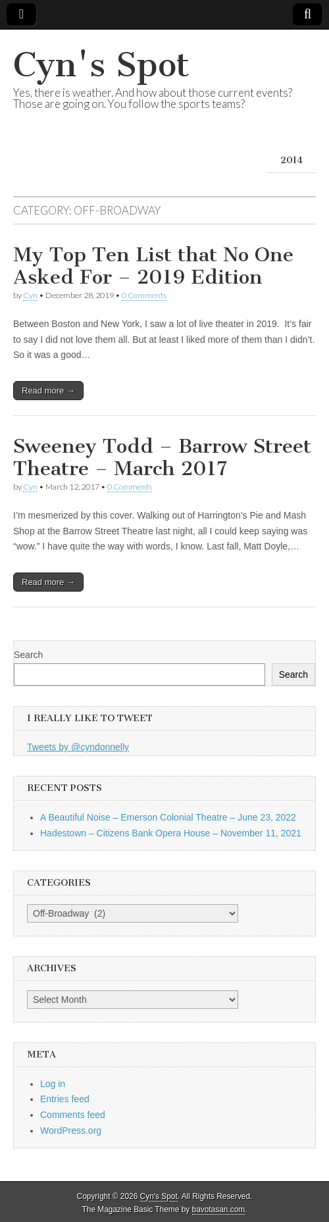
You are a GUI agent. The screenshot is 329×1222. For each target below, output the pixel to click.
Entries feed (64, 1099)
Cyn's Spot (101, 65)
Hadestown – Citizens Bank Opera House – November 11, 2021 (170, 833)
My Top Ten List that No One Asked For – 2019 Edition (153, 266)
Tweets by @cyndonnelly (78, 747)
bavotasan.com (218, 1209)
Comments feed (72, 1114)
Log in (52, 1084)
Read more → (48, 390)
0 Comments (144, 295)
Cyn (30, 295)
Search (28, 654)
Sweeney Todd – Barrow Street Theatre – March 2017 (162, 457)
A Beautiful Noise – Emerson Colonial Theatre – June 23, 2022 (168, 817)
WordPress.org (70, 1130)
